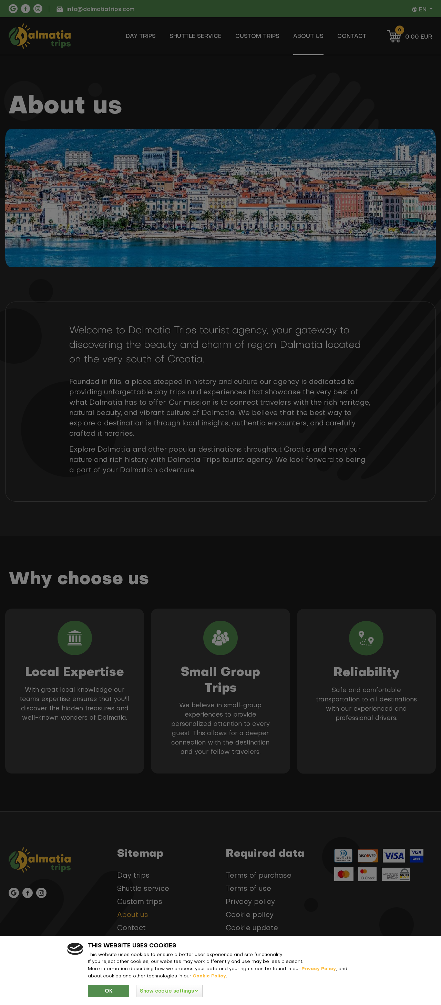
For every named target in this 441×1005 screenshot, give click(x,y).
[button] (169, 991)
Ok (109, 990)
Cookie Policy (209, 976)
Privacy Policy (318, 968)
